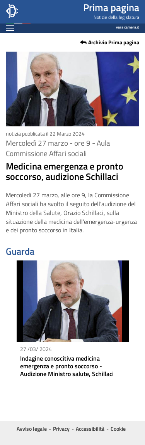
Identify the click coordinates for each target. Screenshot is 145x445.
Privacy (61, 429)
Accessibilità (90, 429)
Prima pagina (111, 7)
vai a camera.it (127, 26)
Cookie (118, 429)
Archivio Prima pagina (113, 42)
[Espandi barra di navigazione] (10, 28)
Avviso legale (32, 429)
